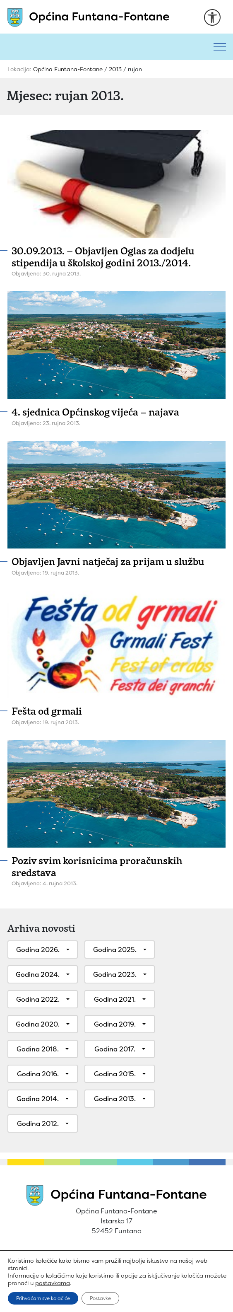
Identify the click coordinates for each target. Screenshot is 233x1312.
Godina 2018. (38, 1048)
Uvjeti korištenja (41, 1260)
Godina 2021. (115, 999)
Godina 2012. (38, 1123)
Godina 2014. (38, 1098)
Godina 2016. (38, 1073)
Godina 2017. (114, 1048)
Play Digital (150, 1300)
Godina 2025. (115, 949)
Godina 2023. (115, 974)
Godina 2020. (38, 1024)
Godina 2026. (38, 949)
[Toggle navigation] (220, 47)
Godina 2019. (115, 1024)
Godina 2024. (38, 974)
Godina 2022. (38, 999)
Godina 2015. (115, 1073)
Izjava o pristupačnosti (188, 1260)
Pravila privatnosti (109, 1260)
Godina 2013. (115, 1098)
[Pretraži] (103, 47)
